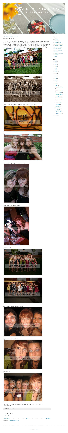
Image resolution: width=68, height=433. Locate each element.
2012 (56, 78)
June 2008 (58, 106)
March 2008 (58, 111)
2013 (56, 76)
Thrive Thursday (58, 50)
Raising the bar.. (59, 96)
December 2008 (59, 87)
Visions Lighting (59, 94)
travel (56, 56)
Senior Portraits (58, 48)
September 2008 (59, 100)
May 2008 (58, 108)
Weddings (57, 51)
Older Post (48, 418)
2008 (56, 85)
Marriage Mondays (58, 45)
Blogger (36, 429)
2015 (56, 73)
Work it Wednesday (59, 53)
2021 (56, 62)
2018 (56, 68)
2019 (56, 66)
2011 (56, 80)
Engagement (57, 38)
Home (27, 418)
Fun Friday (57, 41)
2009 (56, 83)
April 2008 (58, 109)
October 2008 (59, 92)
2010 (56, 82)
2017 (56, 69)
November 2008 (59, 90)
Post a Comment (8, 415)
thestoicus (57, 54)
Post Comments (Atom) (14, 420)
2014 (56, 75)
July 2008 (58, 104)
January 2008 (59, 113)
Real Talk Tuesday (58, 47)
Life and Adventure (59, 44)
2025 (56, 61)
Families (56, 39)
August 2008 (58, 102)
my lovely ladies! (59, 97)
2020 (56, 64)
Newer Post (6, 418)
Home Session (58, 42)
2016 (56, 71)
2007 (56, 115)
